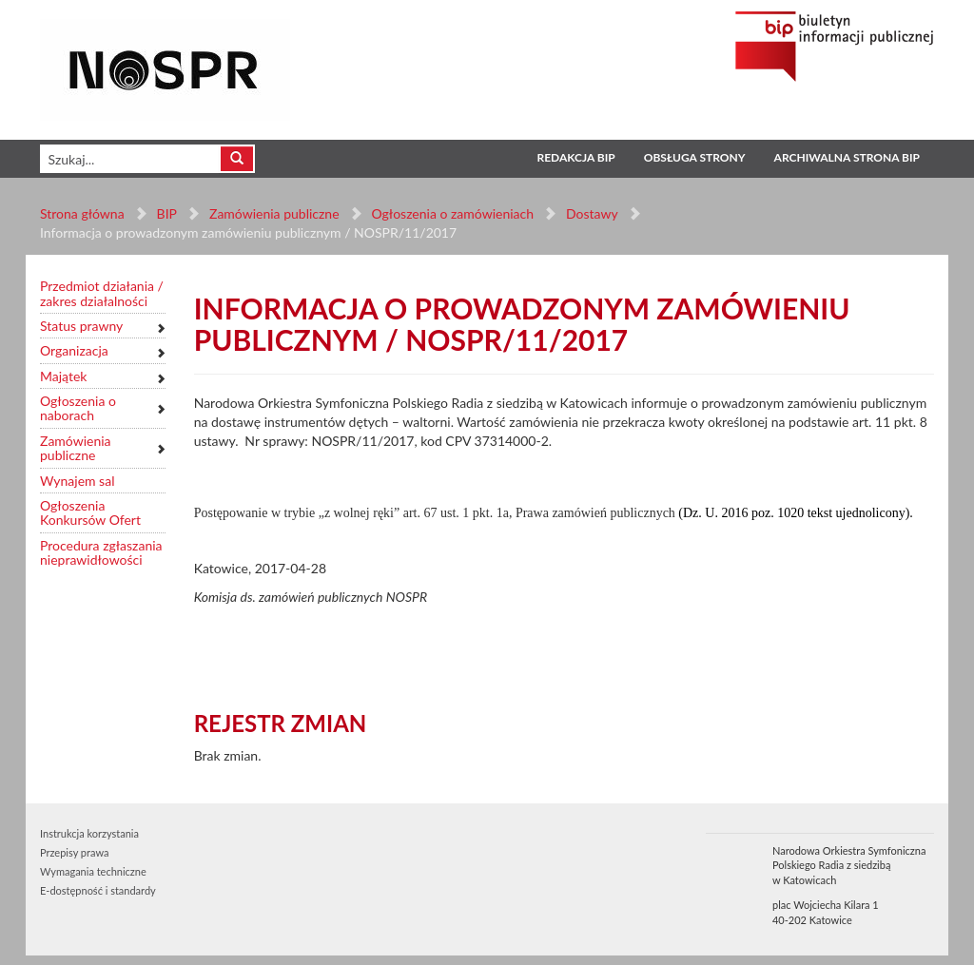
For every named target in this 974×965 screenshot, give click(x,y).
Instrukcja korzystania (89, 833)
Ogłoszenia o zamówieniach (452, 213)
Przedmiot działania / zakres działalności (102, 293)
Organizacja (74, 350)
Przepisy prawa (74, 852)
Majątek (63, 376)
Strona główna (82, 213)
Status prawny (81, 325)
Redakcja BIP (575, 157)
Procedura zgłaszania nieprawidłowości (101, 553)
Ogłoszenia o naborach (78, 408)
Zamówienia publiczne (274, 213)
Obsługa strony (695, 157)
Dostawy (591, 213)
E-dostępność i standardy (98, 890)
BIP (167, 213)
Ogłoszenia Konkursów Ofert (90, 513)
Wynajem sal (77, 480)
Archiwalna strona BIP (847, 157)
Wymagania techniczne (93, 871)
